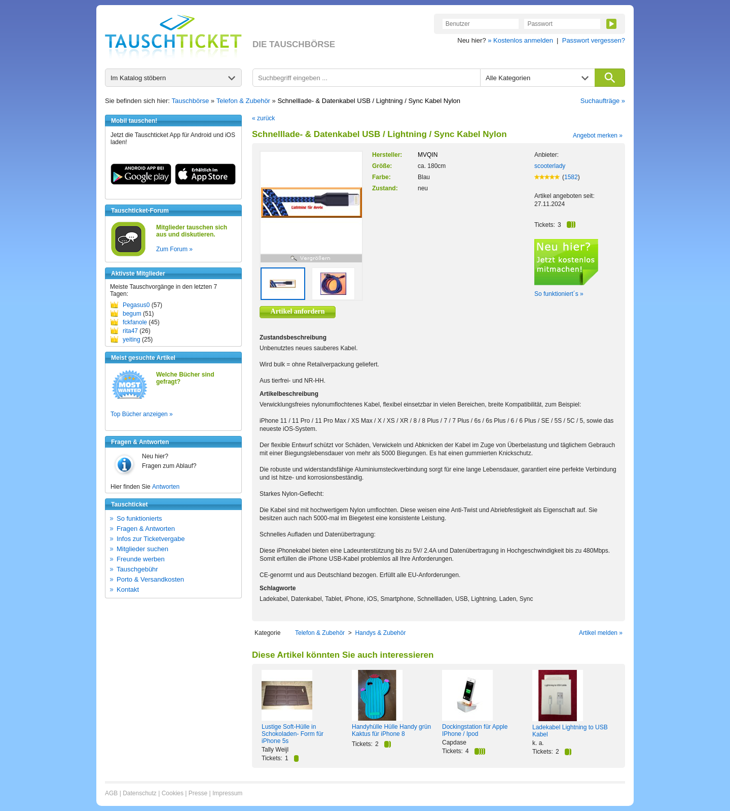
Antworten (165, 486)
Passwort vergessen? (593, 40)
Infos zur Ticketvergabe (151, 539)
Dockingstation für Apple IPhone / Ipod (474, 730)
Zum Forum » (174, 249)
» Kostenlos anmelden (520, 40)
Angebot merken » (598, 135)
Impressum (227, 793)
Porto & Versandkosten (150, 579)
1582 (571, 177)
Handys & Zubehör (380, 632)
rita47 (130, 330)
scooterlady (549, 166)
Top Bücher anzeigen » (142, 414)
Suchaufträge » (602, 101)
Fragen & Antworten (146, 528)
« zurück (263, 118)
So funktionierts (139, 518)
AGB (111, 793)
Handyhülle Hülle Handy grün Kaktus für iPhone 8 (391, 730)
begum (132, 313)
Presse (198, 793)
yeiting (131, 339)
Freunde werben (141, 559)
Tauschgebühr (137, 569)
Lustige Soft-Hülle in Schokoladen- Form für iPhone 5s (292, 734)
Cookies (173, 793)
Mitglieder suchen (142, 549)
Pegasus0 (136, 305)
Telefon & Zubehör (243, 101)
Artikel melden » (601, 632)
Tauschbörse (190, 101)
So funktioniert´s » (558, 293)
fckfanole (135, 322)
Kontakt (128, 589)
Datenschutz (140, 793)
